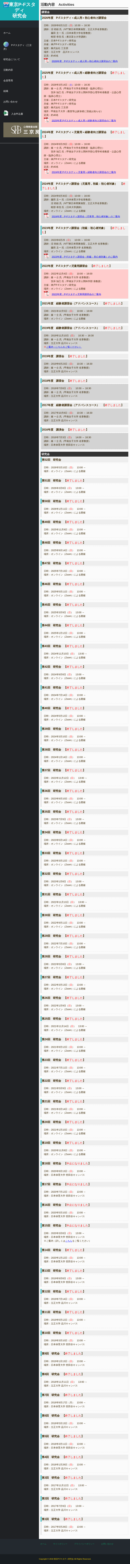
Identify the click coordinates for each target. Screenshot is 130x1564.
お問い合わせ (10, 101)
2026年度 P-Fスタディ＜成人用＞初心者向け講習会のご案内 (85, 61)
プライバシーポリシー (84, 1544)
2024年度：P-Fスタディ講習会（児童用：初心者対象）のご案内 (86, 216)
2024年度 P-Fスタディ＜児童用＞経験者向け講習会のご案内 (84, 172)
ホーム (6, 32)
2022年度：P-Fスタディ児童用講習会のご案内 (76, 294)
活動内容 (8, 69)
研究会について (11, 59)
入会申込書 (13, 113)
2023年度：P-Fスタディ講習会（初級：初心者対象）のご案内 (85, 256)
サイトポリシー (60, 1544)
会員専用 (8, 80)
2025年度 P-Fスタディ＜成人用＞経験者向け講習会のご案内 (84, 120)
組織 (5, 91)
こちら (68, 1240)
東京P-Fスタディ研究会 (22, 10)
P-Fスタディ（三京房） (17, 46)
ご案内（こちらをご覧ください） (64, 347)
